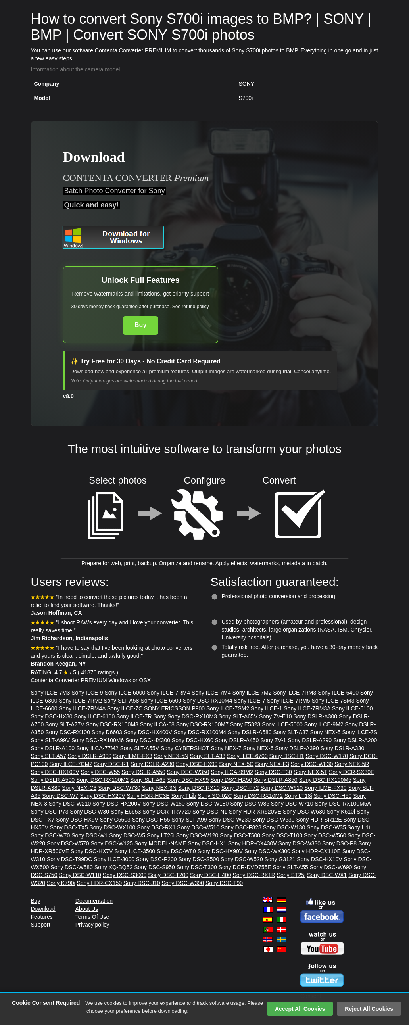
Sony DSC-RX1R (253, 875)
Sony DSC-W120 (197, 835)
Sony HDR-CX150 (99, 883)
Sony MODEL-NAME (160, 843)
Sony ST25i (291, 875)
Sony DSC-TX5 (69, 827)
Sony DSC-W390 (182, 883)
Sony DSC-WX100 (112, 827)
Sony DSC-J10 (141, 883)
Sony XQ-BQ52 (113, 867)
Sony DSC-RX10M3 (192, 716)
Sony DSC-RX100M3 (112, 724)
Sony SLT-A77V (64, 724)
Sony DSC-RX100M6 (97, 740)
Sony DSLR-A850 (275, 780)
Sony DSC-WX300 (267, 851)
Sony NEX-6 (258, 748)
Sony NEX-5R (351, 764)
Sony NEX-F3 (272, 764)
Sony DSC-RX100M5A (343, 803)
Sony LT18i (298, 796)
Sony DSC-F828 (241, 827)
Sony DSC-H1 (286, 756)
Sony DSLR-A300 (316, 716)
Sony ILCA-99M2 (232, 772)
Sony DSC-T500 (240, 835)
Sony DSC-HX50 (231, 780)
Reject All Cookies (369, 1009)
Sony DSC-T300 (197, 867)
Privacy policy (92, 924)
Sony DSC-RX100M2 (102, 780)
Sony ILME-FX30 (325, 788)
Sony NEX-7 (226, 748)
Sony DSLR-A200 (355, 740)
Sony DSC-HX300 (147, 740)
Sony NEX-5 (325, 732)
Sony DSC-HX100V (55, 772)
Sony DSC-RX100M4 (200, 732)
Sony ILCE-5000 (282, 724)
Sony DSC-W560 (325, 835)
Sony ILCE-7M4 (211, 692)
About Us (86, 909)
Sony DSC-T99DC (69, 859)
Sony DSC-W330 (299, 843)
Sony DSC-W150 (163, 803)
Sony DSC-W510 (198, 827)
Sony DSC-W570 (68, 843)
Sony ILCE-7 (249, 700)
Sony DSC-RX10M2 (258, 796)
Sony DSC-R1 (111, 764)
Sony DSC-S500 (198, 859)
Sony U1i (359, 827)
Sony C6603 (115, 819)
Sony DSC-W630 (304, 811)
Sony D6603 (107, 732)
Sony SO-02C (215, 796)
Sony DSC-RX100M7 (202, 724)
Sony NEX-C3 (79, 788)
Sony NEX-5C (236, 764)
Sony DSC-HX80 (52, 716)
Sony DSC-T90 (224, 883)
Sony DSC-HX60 (192, 740)
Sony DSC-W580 (71, 867)
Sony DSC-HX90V (220, 851)
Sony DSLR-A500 (53, 780)
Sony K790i (61, 883)
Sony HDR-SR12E (319, 819)
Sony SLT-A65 (147, 780)
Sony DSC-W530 (273, 819)
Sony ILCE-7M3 (50, 692)
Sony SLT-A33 (207, 756)
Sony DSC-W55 (100, 772)
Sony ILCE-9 (87, 692)
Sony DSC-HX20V (102, 796)
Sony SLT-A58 (121, 700)
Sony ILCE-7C (124, 708)
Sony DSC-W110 (80, 875)
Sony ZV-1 (273, 740)
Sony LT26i (161, 835)
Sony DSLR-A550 (143, 772)
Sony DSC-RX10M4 (207, 700)
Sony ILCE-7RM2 (80, 700)
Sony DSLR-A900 (90, 756)
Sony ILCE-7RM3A (307, 708)
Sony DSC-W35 (326, 827)
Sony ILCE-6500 (160, 700)
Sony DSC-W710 (292, 803)
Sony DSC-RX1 (156, 827)
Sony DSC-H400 (210, 875)
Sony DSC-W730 (119, 788)
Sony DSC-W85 (249, 803)
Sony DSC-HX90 (196, 764)
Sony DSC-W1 (89, 835)
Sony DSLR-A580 (250, 732)
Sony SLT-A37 (290, 732)
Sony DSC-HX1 (207, 843)
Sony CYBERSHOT (185, 748)
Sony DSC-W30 (89, 811)
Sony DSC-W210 (70, 803)
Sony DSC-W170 (326, 756)
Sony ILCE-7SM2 (227, 708)
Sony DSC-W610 (281, 788)
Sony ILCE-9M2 (324, 724)
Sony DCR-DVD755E (245, 867)
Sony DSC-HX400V (148, 732)
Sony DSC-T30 (273, 772)
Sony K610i (340, 811)
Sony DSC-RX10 (199, 788)
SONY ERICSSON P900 (174, 708)
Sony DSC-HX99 (188, 780)
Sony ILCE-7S (359, 732)
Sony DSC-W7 (60, 796)
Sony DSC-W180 (207, 803)
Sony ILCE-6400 (338, 692)
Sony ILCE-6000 (124, 692)
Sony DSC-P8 (339, 843)
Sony (160, 716)
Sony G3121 (280, 859)
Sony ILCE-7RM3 (294, 692)
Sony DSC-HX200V (116, 803)
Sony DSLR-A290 (310, 740)
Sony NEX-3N (159, 788)
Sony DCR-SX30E (351, 772)
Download (43, 909)
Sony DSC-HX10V (319, 859)
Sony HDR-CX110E (316, 851)
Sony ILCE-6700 (247, 756)
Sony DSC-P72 (240, 788)
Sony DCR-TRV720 (166, 811)
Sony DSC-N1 (209, 811)
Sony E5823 (245, 724)
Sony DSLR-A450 (237, 740)
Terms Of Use (92, 917)
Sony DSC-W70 (50, 835)
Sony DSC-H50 (333, 796)
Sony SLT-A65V (238, 716)
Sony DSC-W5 (127, 835)
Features (42, 917)
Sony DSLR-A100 (53, 748)
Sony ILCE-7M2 (252, 692)
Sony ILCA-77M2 (97, 748)
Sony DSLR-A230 (153, 764)
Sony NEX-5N (171, 756)
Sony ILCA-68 (157, 724)
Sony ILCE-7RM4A (82, 708)
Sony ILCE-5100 (352, 708)
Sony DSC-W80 (176, 851)
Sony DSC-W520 (242, 859)
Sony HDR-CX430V (252, 843)
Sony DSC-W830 (312, 764)
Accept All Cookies (300, 1009)
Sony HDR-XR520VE (255, 811)
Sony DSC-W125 (111, 843)
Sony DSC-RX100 (67, 732)
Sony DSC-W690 (331, 867)
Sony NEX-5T (310, 772)
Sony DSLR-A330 (343, 748)
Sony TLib (183, 796)
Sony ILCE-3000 (114, 859)
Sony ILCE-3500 (134, 851)
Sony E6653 (126, 811)
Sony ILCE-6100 (94, 716)
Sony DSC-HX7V (92, 851)
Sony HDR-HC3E (148, 796)
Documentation (94, 901)
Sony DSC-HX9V (77, 819)
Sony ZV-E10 (275, 716)
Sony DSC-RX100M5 (325, 780)
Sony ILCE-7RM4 (168, 692)
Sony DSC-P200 (156, 859)
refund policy (195, 306)
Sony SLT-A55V (139, 748)
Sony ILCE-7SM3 (332, 700)
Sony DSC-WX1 (327, 875)
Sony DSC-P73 (50, 811)
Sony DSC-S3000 (125, 875)
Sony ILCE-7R (134, 716)
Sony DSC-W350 (188, 772)
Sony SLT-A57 (48, 756)
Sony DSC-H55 (151, 819)
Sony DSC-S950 (154, 867)
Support (40, 924)
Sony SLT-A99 (189, 819)
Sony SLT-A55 (290, 867)
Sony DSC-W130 (284, 827)
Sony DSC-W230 (229, 819)
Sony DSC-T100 (282, 835)
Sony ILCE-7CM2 (70, 764)
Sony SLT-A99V (50, 740)
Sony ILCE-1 (266, 708)
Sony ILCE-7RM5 (288, 700)
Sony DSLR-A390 (297, 748)
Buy (140, 325)
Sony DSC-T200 (168, 875)
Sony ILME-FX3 (132, 756)
